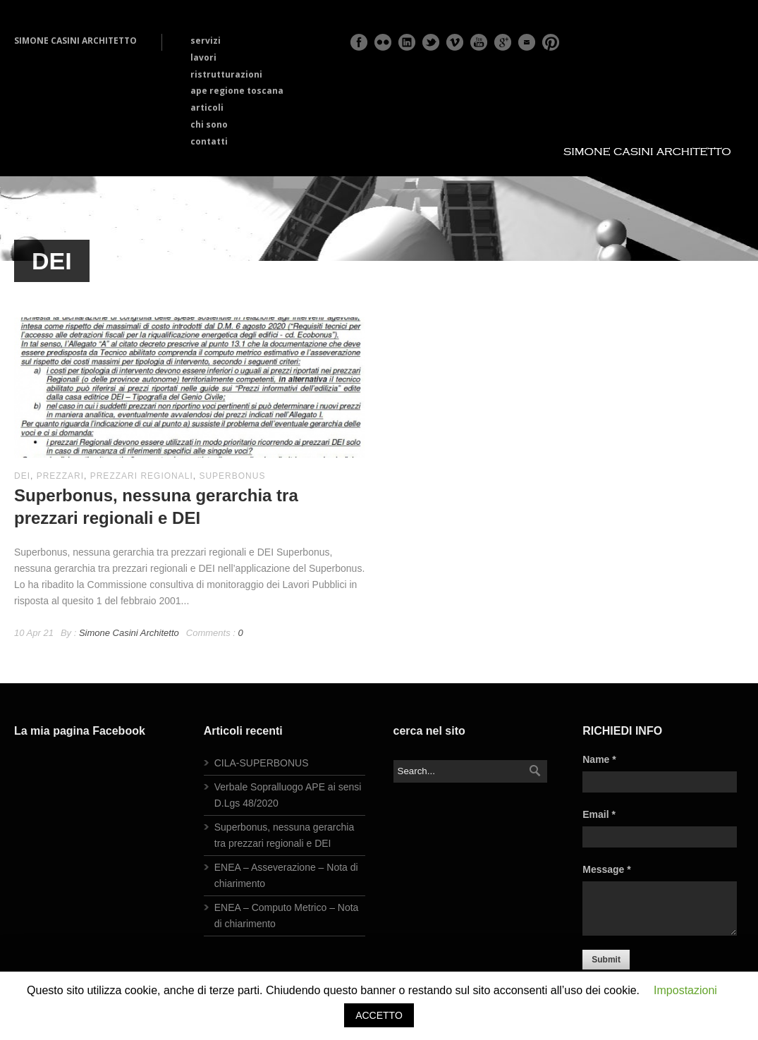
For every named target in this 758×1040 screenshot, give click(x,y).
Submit (606, 960)
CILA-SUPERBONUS (261, 763)
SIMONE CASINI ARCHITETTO (75, 41)
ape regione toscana (236, 91)
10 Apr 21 (34, 633)
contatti (209, 141)
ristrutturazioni (226, 74)
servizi (205, 41)
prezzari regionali (141, 476)
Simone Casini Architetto (129, 633)
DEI (22, 476)
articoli (207, 108)
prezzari (60, 476)
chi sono (209, 124)
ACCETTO (379, 1015)
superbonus (232, 476)
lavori (203, 57)
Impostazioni (685, 990)
